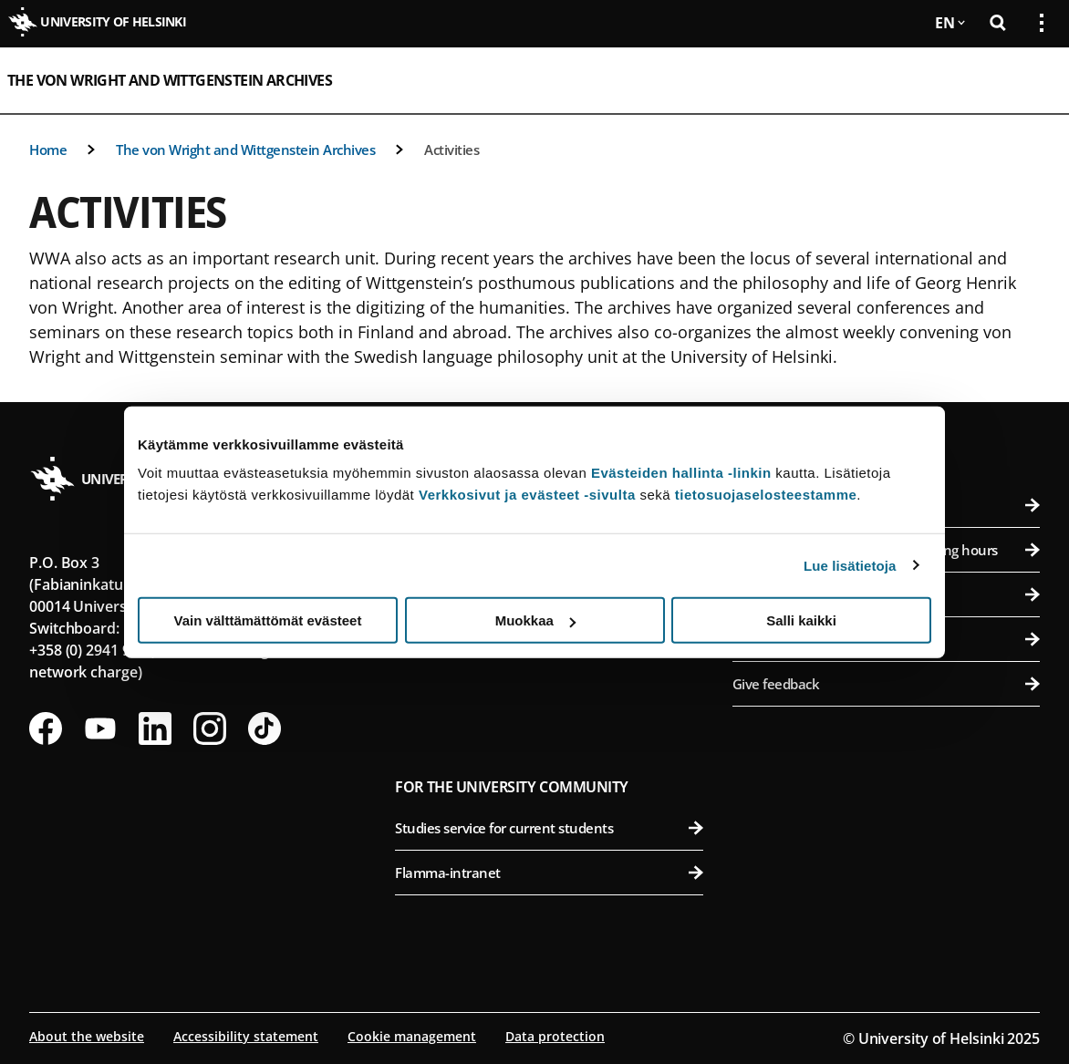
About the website (86, 1036)
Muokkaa (535, 620)
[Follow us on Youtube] (100, 728)
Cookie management (412, 1036)
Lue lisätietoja (850, 565)
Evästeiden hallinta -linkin (681, 472)
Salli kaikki (801, 620)
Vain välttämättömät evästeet (268, 620)
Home (48, 149)
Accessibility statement (245, 1036)
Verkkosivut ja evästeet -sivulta (527, 494)
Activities (451, 149)
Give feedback (886, 684)
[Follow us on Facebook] (45, 728)
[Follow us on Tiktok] (264, 728)
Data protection (555, 1036)
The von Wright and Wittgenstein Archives (169, 80)
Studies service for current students (548, 828)
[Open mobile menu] (1034, 80)
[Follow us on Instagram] (209, 728)
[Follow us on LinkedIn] (155, 728)
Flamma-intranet (548, 872)
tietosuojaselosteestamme (766, 494)
